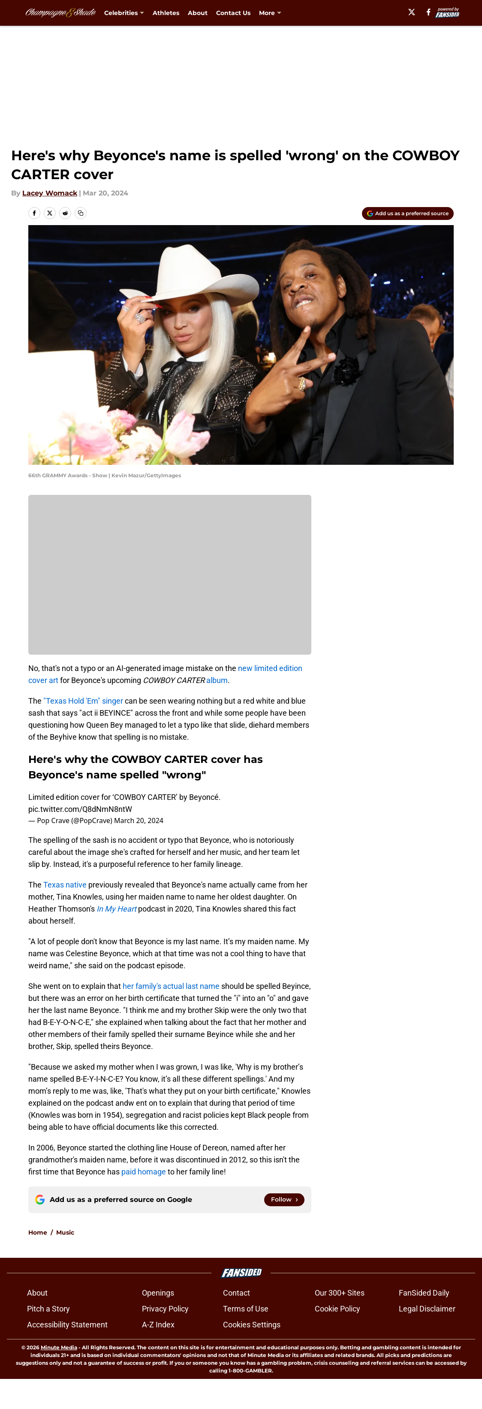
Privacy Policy (165, 1338)
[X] (422, 12)
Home (37, 1262)
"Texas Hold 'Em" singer (83, 700)
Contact (236, 1322)
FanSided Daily (424, 1322)
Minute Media (59, 1377)
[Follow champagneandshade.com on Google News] (284, 1199)
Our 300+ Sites (340, 1322)
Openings (158, 1322)
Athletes (166, 13)
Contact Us (233, 13)
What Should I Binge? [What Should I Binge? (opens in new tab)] (293, 13)
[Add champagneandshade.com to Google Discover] (408, 213)
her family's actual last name (171, 986)
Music (65, 1262)
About (198, 13)
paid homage (143, 1171)
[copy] (81, 213)
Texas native (65, 884)
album (217, 680)
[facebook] (439, 12)
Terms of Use (245, 1338)
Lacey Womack (49, 193)
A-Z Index (158, 1354)
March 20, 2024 (138, 820)
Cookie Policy (337, 1338)
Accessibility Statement (67, 1354)
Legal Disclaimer (427, 1338)
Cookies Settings (251, 1354)
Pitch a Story (48, 1338)
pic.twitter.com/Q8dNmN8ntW (80, 809)
